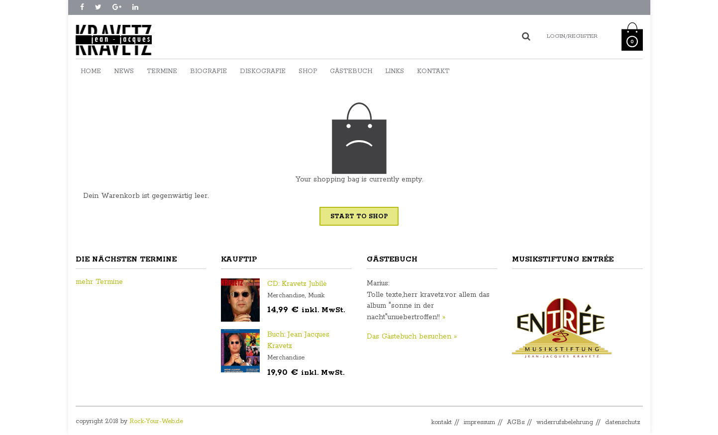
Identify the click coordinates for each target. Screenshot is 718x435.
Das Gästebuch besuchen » (412, 336)
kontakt (441, 422)
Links (394, 71)
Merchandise (286, 295)
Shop (308, 71)
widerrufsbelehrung (564, 422)
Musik (316, 295)
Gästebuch (351, 71)
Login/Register (572, 36)
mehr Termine (99, 281)
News (124, 71)
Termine (162, 71)
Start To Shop (359, 216)
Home (91, 71)
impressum (479, 422)
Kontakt (433, 71)
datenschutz (622, 422)
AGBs (515, 422)
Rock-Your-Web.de (156, 421)
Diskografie (263, 71)
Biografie (208, 71)
